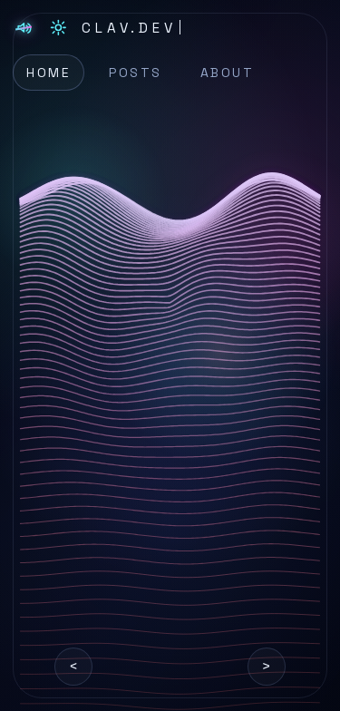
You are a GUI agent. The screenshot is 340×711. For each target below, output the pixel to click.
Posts (135, 72)
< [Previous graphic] (73, 666)
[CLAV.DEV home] (131, 27)
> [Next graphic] (266, 666)
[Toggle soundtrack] (23, 27)
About (227, 72)
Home (48, 72)
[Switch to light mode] (58, 27)
